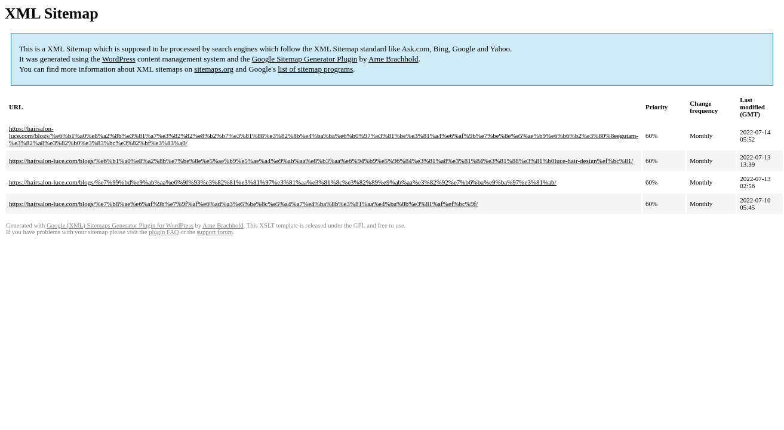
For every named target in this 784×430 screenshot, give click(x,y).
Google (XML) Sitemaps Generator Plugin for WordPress (120, 225)
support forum (214, 232)
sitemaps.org (213, 68)
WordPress (119, 58)
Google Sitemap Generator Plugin (305, 58)
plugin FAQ (164, 232)
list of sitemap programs (315, 68)
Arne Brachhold (393, 58)
